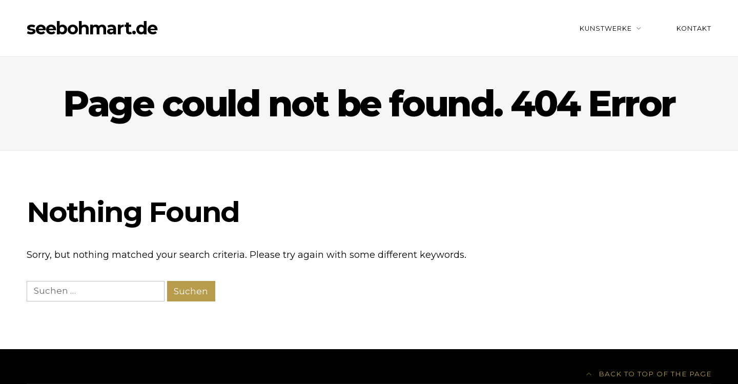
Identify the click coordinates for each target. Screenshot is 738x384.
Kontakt (693, 28)
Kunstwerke (606, 28)
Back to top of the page (649, 374)
